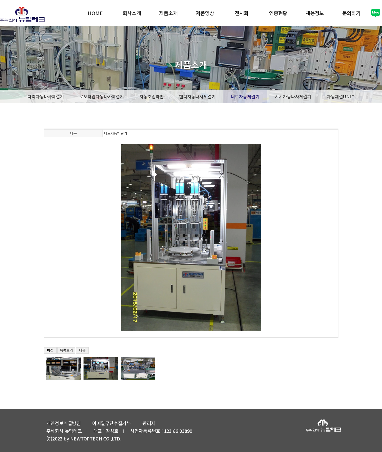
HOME (94, 12)
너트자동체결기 (245, 96)
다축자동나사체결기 (45, 96)
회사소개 (131, 12)
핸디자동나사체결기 (197, 96)
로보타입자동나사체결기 (101, 96)
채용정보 (314, 12)
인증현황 (278, 12)
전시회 (241, 12)
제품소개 (168, 12)
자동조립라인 (151, 96)
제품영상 (204, 12)
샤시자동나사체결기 (293, 96)
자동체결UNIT (341, 96)
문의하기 (351, 12)
